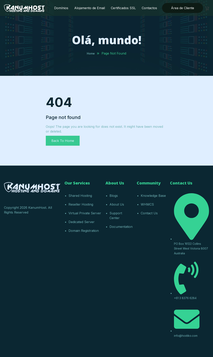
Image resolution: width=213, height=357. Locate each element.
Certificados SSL (123, 8)
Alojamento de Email (89, 8)
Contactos (149, 8)
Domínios (61, 8)
